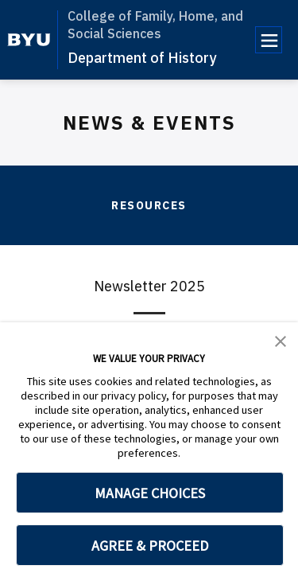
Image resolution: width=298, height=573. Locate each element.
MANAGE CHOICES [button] (150, 493)
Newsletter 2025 (149, 286)
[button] (280, 340)
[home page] (29, 40)
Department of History (142, 58)
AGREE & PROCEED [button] (149, 545)
